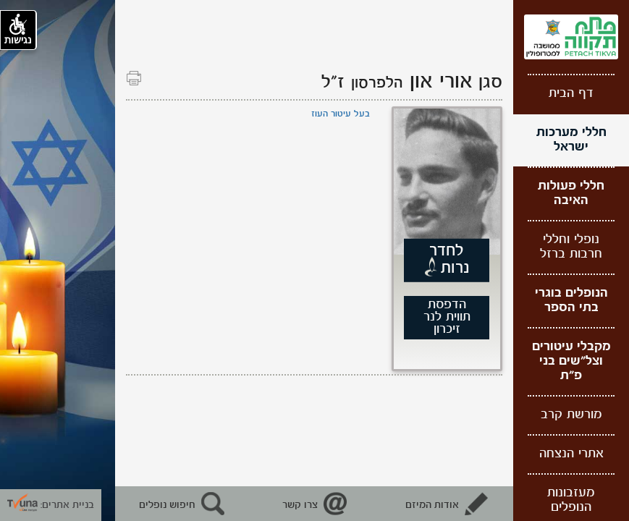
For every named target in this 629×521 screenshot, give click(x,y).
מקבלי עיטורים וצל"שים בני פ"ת (571, 361)
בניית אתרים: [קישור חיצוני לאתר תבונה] (50, 505)
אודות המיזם (432, 505)
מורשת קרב (571, 415)
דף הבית (571, 94)
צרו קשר (300, 505)
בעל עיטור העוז (340, 114)
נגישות (18, 30)
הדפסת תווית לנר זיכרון (446, 317)
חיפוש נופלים (167, 505)
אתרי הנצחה (571, 454)
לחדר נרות (449, 259)
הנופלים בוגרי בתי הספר (571, 300)
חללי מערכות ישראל (571, 140)
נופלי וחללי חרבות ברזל (571, 247)
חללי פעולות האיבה (571, 193)
